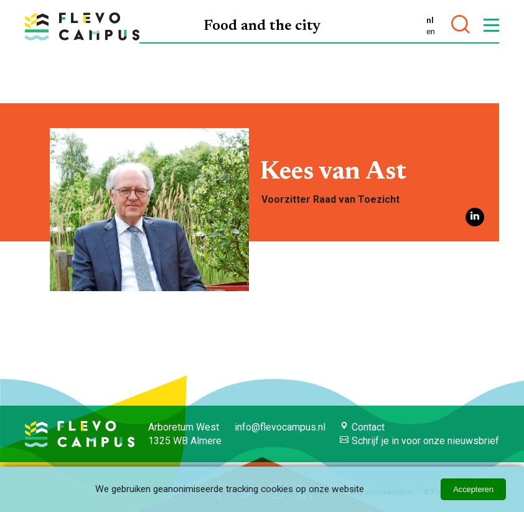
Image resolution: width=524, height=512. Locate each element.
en (430, 31)
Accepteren (473, 489)
